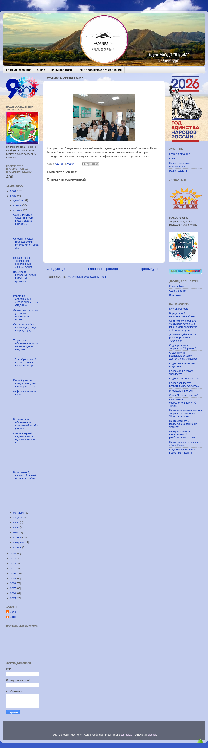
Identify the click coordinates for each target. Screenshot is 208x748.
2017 (13, 588)
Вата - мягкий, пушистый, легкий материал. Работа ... (24, 477)
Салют (13, 611)
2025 (13, 196)
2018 (13, 583)
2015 (13, 598)
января (17, 547)
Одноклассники (178, 290)
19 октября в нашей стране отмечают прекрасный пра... (24, 362)
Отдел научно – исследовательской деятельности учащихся (183, 355)
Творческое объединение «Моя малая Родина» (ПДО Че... (25, 345)
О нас (41, 69)
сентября (19, 512)
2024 (13, 553)
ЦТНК (13, 617)
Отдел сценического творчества (181, 372)
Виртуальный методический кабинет (182, 315)
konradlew (126, 734)
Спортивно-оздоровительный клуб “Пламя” (182, 402)
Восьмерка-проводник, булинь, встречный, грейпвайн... (25, 277)
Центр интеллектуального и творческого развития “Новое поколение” (185, 413)
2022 (13, 563)
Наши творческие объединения (100, 69)
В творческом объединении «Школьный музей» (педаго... (25, 424)
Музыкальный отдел (181, 390)
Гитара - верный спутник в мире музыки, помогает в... (24, 438)
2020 (13, 573)
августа (18, 517)
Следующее (57, 269)
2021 (13, 568)
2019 (13, 578)
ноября (17, 205)
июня (16, 527)
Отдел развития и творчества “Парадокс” (182, 347)
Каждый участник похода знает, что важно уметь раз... (25, 383)
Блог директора (178, 308)
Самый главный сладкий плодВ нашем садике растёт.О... (23, 219)
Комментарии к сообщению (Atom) (87, 276)
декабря (18, 200)
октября (18, 210)
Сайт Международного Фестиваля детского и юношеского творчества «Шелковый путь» (183, 326)
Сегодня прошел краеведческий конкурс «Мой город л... (25, 243)
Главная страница (18, 69)
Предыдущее (150, 269)
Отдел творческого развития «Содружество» (184, 384)
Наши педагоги (61, 69)
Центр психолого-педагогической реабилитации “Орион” (182, 434)
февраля (19, 542)
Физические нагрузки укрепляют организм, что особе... (25, 315)
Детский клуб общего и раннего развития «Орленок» (182, 337)
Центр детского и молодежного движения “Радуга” (183, 423)
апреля (17, 537)
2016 (13, 593)
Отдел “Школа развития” (183, 395)
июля (16, 522)
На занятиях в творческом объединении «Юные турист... (23, 262)
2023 (13, 558)
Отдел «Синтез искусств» (184, 378)
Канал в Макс (177, 286)
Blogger (152, 734)
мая (16, 532)
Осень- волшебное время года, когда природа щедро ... (24, 327)
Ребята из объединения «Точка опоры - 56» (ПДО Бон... (25, 301)
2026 (13, 191)
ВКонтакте (175, 295)
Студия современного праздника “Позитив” (182, 451)
